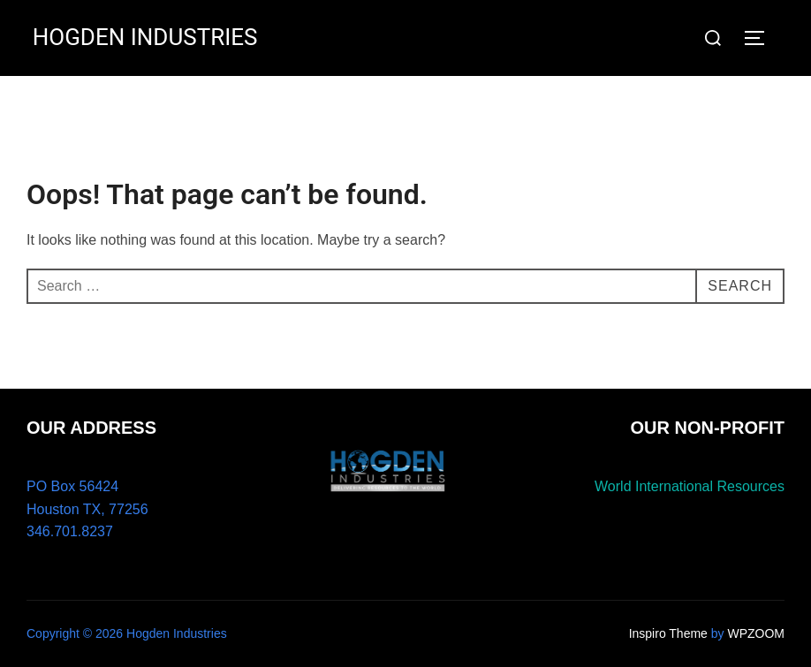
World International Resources (689, 486)
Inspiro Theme (668, 633)
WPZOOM (755, 633)
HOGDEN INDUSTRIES (145, 37)
